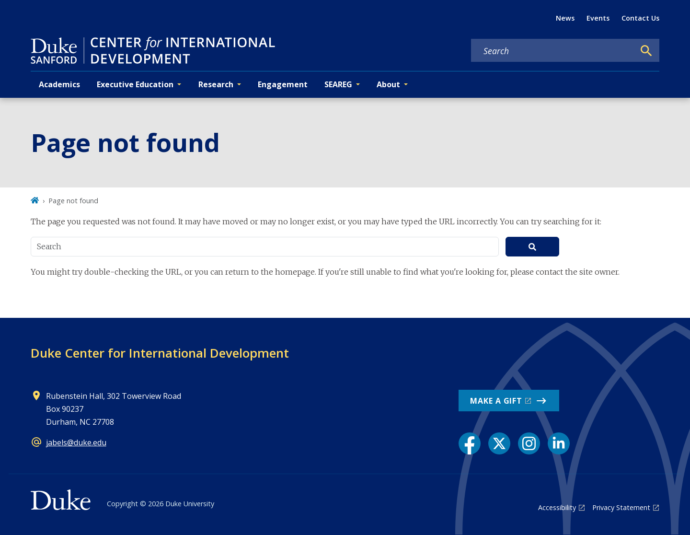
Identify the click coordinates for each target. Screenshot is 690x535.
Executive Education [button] (135, 84)
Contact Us (640, 18)
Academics (59, 84)
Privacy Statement (621, 507)
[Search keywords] (553, 51)
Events (598, 18)
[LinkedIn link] (559, 443)
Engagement (283, 84)
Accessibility (557, 507)
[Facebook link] (470, 443)
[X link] (499, 443)
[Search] (646, 50)
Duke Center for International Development (160, 352)
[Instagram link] (529, 443)
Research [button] (215, 84)
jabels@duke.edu (76, 442)
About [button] (388, 84)
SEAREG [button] (338, 84)
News (565, 18)
